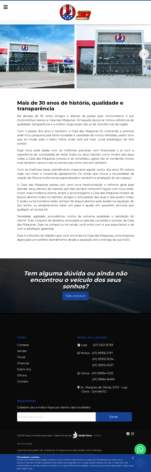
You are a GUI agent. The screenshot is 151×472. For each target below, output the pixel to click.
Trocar (21, 357)
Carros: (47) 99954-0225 (95, 373)
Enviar (114, 416)
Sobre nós (24, 369)
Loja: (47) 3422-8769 (95, 345)
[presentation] (7, 54)
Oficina (22, 375)
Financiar (23, 363)
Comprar (23, 345)
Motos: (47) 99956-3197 (95, 353)
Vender (22, 351)
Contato (22, 381)
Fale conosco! (75, 296)
